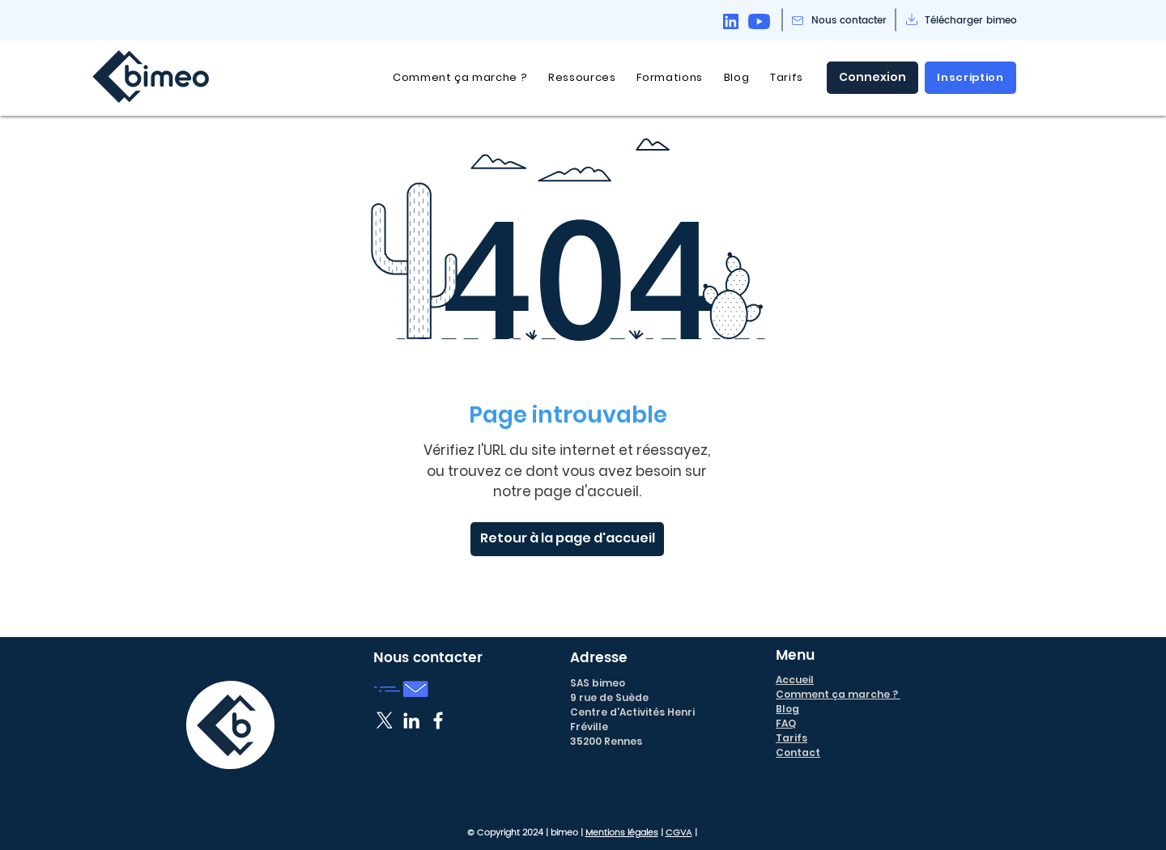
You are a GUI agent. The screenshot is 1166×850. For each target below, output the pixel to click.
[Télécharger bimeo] (970, 21)
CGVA (679, 833)
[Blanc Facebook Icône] (438, 720)
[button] (582, 78)
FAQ (786, 723)
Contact (798, 752)
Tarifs (791, 738)
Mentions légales (621, 833)
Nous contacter (428, 658)
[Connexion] (872, 78)
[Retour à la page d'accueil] (567, 539)
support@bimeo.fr (620, 770)
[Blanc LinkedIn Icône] (411, 720)
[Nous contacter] (849, 21)
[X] (384, 720)
